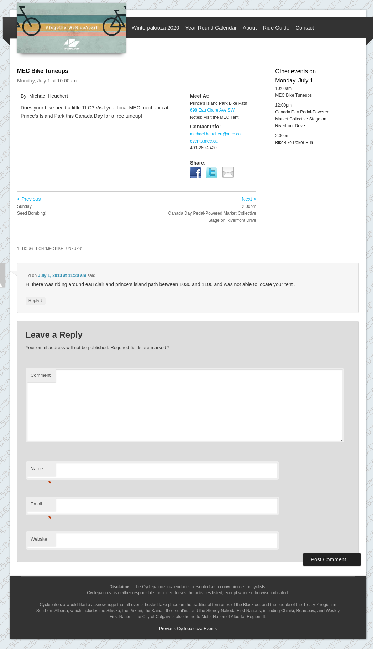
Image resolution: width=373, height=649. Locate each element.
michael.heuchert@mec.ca (215, 134)
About (250, 28)
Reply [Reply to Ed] (35, 300)
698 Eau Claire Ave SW (212, 110)
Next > (249, 199)
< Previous (29, 199)
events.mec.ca (203, 141)
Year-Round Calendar (211, 28)
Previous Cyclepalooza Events (188, 628)
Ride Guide (276, 28)
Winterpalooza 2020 (155, 28)
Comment (41, 375)
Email (41, 506)
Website (39, 539)
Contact (304, 28)
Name (41, 471)
